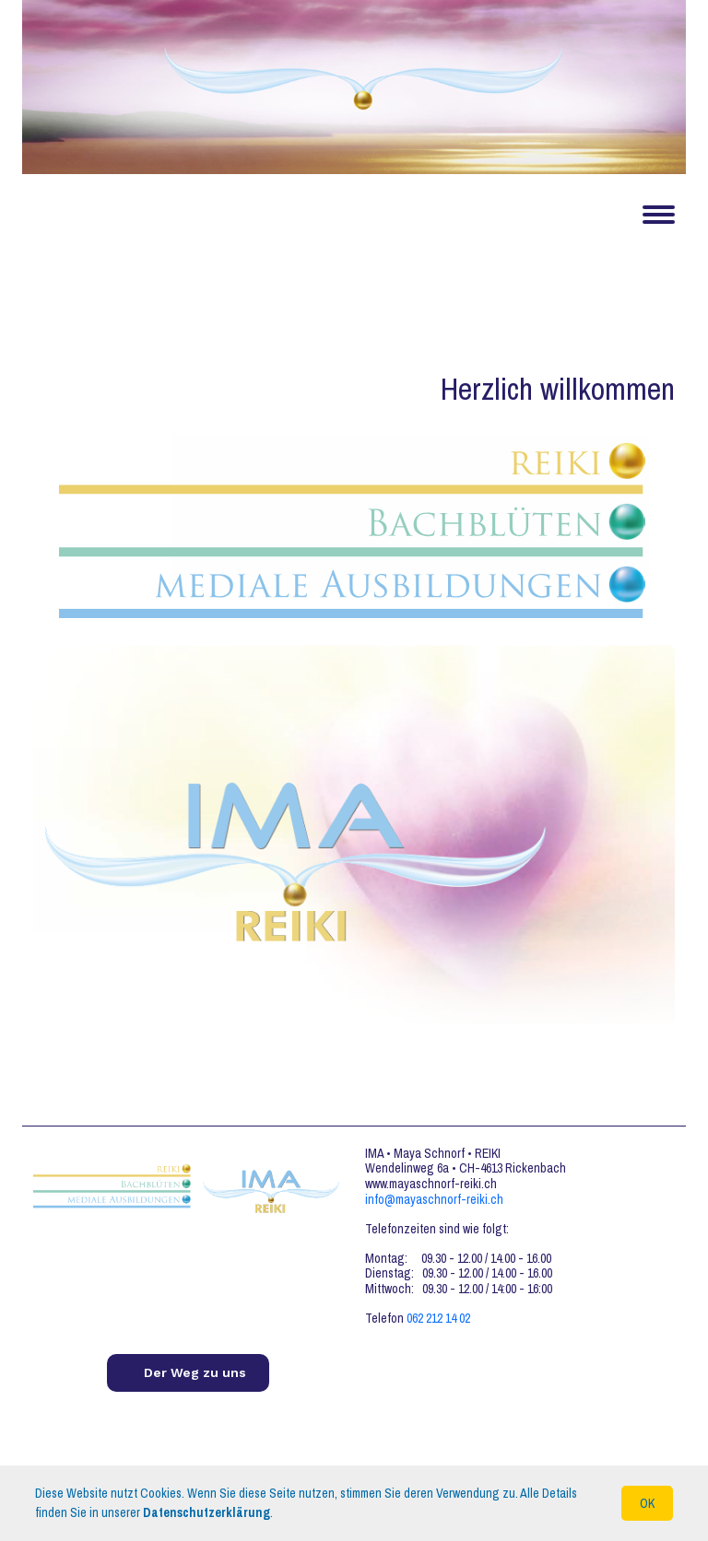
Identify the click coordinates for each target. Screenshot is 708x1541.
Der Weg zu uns (195, 1372)
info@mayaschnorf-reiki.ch (434, 1199)
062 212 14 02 (438, 1318)
